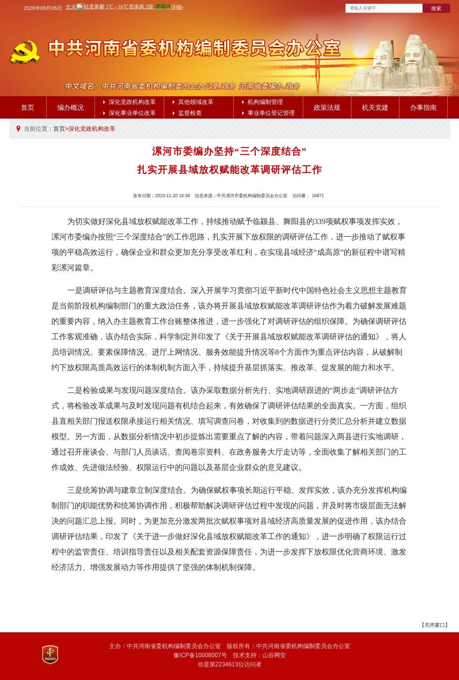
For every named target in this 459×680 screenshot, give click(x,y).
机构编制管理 (262, 102)
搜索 (436, 8)
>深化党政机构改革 (90, 129)
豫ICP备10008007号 (200, 655)
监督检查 (187, 113)
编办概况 (70, 107)
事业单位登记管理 (268, 113)
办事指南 (423, 107)
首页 (27, 107)
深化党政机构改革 (129, 102)
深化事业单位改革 (129, 113)
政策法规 (327, 107)
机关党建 (375, 107)
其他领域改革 (193, 102)
